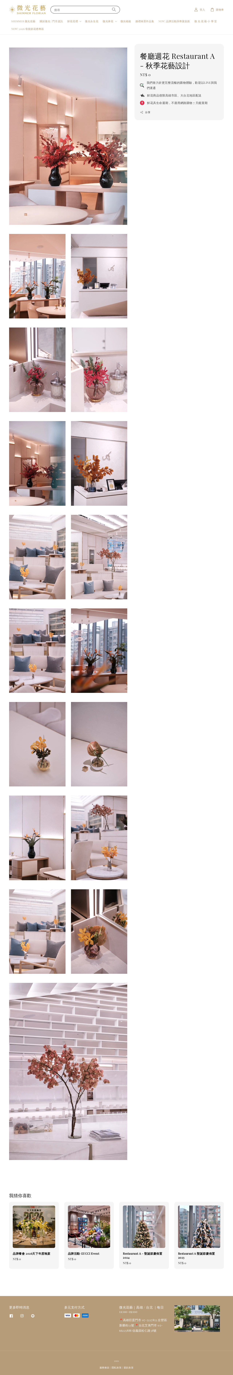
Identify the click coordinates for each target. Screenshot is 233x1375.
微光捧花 (108, 21)
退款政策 (129, 1367)
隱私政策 (117, 1367)
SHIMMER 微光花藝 (23, 21)
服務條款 (105, 1367)
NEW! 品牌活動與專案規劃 (174, 21)
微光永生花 (91, 21)
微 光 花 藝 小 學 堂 (205, 21)
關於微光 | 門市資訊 (51, 21)
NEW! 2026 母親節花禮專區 (27, 29)
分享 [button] (145, 112)
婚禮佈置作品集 (144, 21)
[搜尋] (114, 9)
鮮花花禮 (72, 21)
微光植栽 (126, 21)
